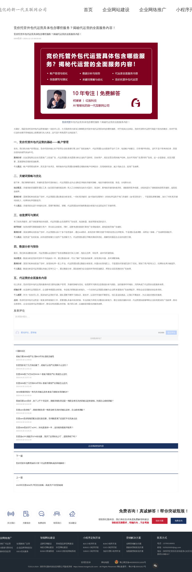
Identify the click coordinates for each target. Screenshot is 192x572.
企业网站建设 (116, 9)
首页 (88, 9)
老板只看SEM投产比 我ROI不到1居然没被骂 (35, 356)
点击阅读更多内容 (96, 446)
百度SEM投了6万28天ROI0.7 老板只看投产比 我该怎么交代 (41, 374)
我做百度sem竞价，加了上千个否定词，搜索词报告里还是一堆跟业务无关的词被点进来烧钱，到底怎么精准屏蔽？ (65, 401)
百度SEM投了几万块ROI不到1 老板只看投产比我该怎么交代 (42, 383)
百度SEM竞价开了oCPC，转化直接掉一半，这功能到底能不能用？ (44, 427)
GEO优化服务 (22, 551)
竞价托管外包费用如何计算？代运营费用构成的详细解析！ (41, 463)
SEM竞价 (18, 38)
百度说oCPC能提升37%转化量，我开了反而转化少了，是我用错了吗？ (46, 436)
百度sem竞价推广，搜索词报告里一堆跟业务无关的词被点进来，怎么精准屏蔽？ (50, 410)
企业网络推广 (152, 9)
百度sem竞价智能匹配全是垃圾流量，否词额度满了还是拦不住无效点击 (46, 418)
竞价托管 (66, 122)
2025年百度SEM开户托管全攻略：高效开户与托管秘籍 (39, 485)
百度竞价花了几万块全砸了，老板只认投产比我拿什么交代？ (42, 365)
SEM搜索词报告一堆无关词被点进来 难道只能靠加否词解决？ (42, 392)
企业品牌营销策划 (24, 547)
